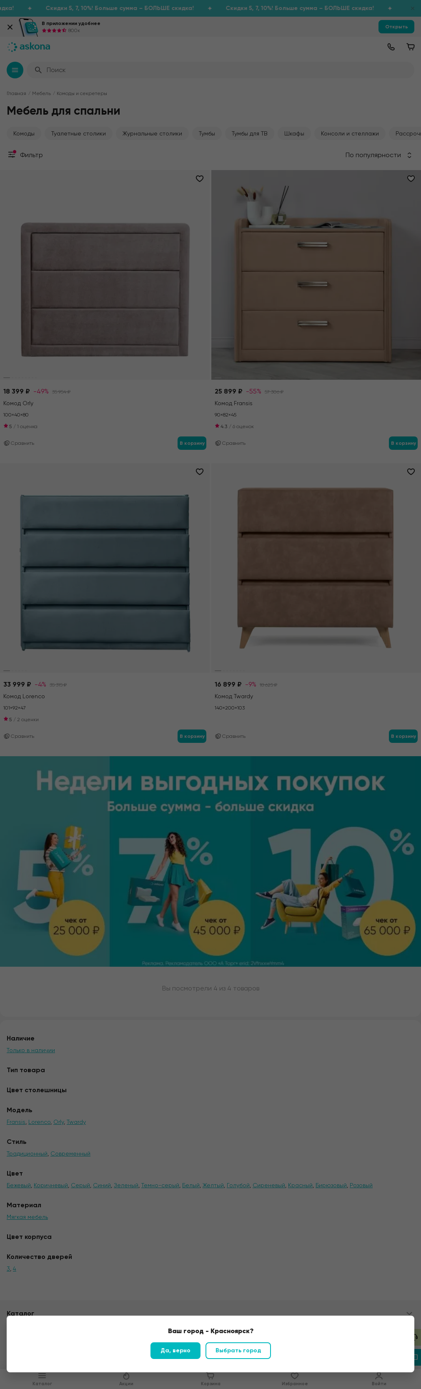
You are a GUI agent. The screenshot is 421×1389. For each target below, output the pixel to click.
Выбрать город (238, 1350)
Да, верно (175, 1350)
